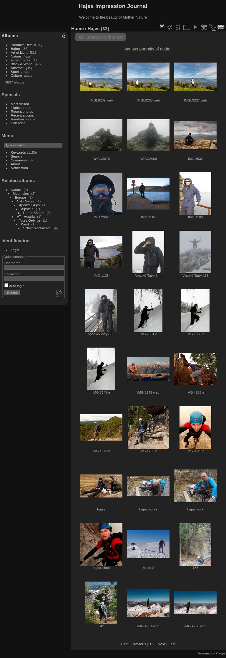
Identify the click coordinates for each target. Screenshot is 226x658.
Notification (19, 168)
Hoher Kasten (33, 213)
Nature (16, 56)
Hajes (15, 48)
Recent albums (22, 115)
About (15, 164)
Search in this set (104, 37)
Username (12, 263)
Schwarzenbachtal (37, 228)
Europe (20, 197)
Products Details (23, 45)
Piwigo (220, 653)
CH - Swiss (25, 201)
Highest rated (21, 107)
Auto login (14, 286)
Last (171, 644)
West (25, 224)
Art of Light (19, 52)
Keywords (18, 152)
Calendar (18, 123)
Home (77, 28)
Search (16, 156)
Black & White (21, 64)
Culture (16, 75)
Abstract (17, 68)
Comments (19, 160)
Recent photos (22, 111)
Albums (9, 35)
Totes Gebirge (30, 220)
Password (12, 274)
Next (161, 644)
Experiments (20, 60)
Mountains (21, 193)
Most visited (20, 104)
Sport (15, 71)
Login (15, 250)
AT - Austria (26, 216)
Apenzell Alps (29, 205)
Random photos (23, 119)
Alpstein (27, 209)
